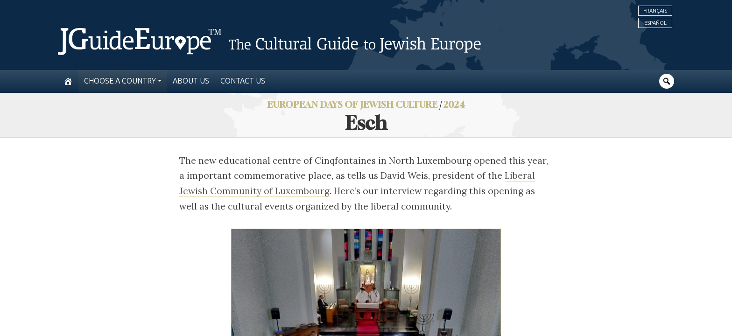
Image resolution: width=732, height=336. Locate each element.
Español (655, 23)
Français (655, 10)
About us (191, 81)
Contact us (242, 81)
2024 (454, 104)
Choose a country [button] (120, 81)
